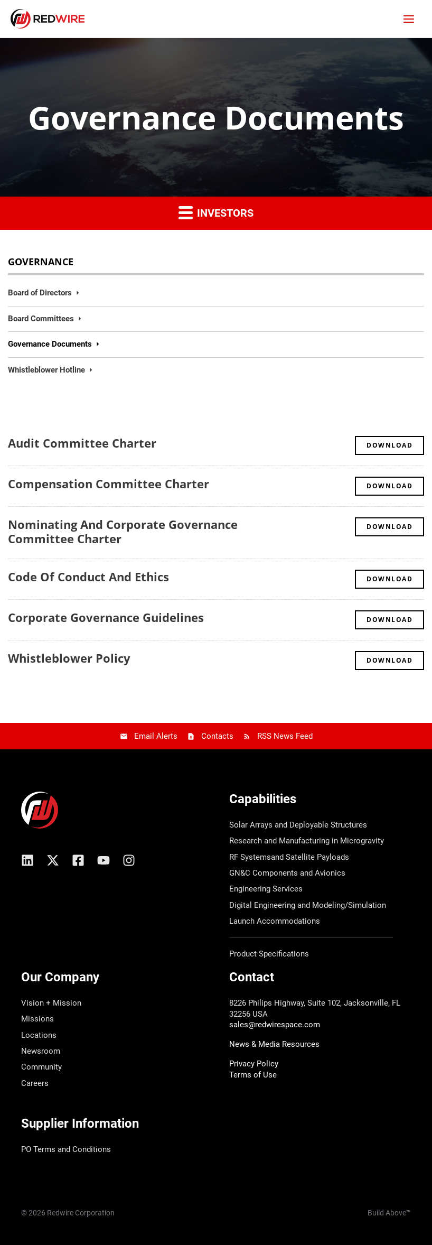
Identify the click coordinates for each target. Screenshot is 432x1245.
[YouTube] (103, 860)
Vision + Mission (51, 1003)
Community (41, 1067)
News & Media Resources (274, 1044)
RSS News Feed (285, 736)
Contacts (217, 736)
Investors (216, 212)
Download (395, 445)
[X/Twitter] (52, 860)
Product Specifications (269, 954)
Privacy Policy (253, 1064)
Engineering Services (266, 889)
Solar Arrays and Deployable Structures (298, 825)
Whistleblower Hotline (46, 370)
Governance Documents (50, 344)
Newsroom (40, 1051)
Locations (39, 1035)
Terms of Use (253, 1075)
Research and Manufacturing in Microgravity (306, 841)
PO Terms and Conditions (66, 1149)
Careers (35, 1083)
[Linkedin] (27, 860)
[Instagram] (129, 860)
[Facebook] (78, 860)
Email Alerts (155, 736)
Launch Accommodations (274, 921)
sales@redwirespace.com (274, 1024)
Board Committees (41, 318)
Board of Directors (40, 293)
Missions (37, 1019)
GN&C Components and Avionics (287, 873)
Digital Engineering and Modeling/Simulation (307, 905)
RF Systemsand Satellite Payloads (289, 857)
